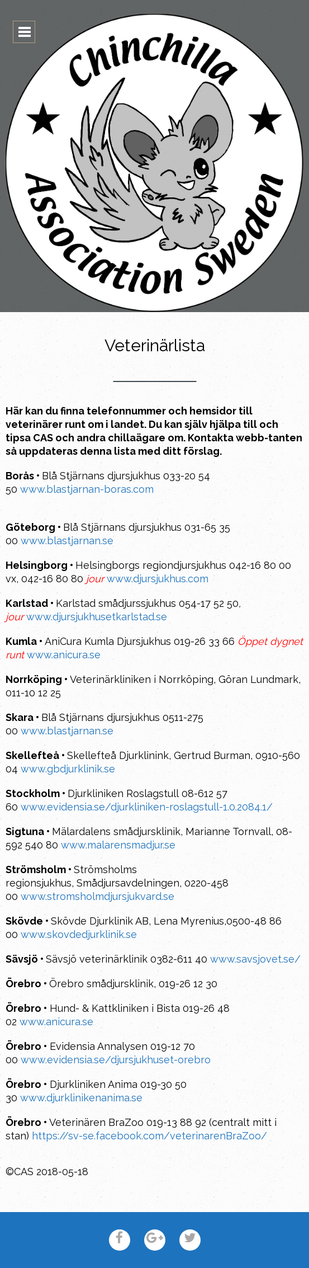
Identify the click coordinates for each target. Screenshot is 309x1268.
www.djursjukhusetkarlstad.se (96, 617)
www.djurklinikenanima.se (81, 1098)
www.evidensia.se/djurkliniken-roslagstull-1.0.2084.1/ (147, 807)
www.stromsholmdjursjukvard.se (97, 896)
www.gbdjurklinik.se (68, 769)
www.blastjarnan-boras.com (87, 489)
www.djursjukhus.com (157, 578)
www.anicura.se (64, 655)
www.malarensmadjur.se (118, 845)
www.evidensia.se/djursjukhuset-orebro (116, 1060)
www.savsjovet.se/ (255, 959)
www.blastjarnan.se (67, 540)
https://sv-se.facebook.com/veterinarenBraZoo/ (149, 1136)
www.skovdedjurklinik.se (79, 934)
